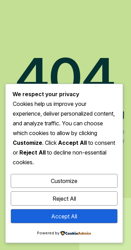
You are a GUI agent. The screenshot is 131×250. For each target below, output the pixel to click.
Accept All (64, 216)
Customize (64, 180)
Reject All (64, 198)
